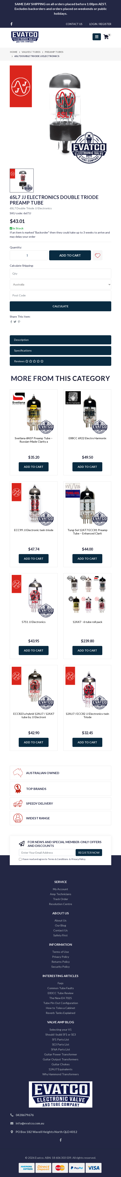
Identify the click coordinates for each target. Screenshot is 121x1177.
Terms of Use (60, 951)
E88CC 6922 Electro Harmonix (87, 438)
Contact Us (60, 930)
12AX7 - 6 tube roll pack (87, 622)
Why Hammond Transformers (60, 1074)
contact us (74, 24)
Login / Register (100, 24)
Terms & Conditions (58, 859)
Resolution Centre (60, 904)
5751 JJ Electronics (34, 622)
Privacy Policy (78, 859)
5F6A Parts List (60, 1049)
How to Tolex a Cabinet (60, 1008)
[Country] (60, 284)
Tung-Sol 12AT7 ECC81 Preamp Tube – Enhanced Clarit (87, 531)
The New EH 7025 (60, 998)
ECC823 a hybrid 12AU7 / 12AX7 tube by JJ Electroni (33, 715)
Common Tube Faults (60, 988)
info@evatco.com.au (30, 1123)
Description (21, 339)
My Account (60, 889)
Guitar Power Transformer (60, 1054)
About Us (60, 920)
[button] (97, 255)
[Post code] (60, 295)
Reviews (29, 361)
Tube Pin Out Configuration (60, 1003)
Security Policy (60, 966)
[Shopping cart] (106, 37)
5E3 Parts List (60, 1044)
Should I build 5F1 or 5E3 (60, 1034)
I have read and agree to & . (52, 859)
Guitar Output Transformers (60, 1059)
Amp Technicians (60, 894)
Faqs (60, 983)
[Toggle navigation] (97, 36)
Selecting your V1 (61, 1029)
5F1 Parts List (60, 1039)
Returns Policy (61, 961)
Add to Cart (70, 255)
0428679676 (25, 1115)
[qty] (60, 274)
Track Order (60, 899)
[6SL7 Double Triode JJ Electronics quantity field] (29, 255)
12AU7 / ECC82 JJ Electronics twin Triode (87, 715)
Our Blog (60, 925)
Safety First (60, 935)
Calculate (60, 306)
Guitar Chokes (61, 1064)
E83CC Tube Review (60, 993)
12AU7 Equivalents (60, 1069)
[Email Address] (47, 852)
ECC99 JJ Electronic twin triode (33, 530)
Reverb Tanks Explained (60, 1013)
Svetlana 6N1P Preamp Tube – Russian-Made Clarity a (34, 439)
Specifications (23, 350)
